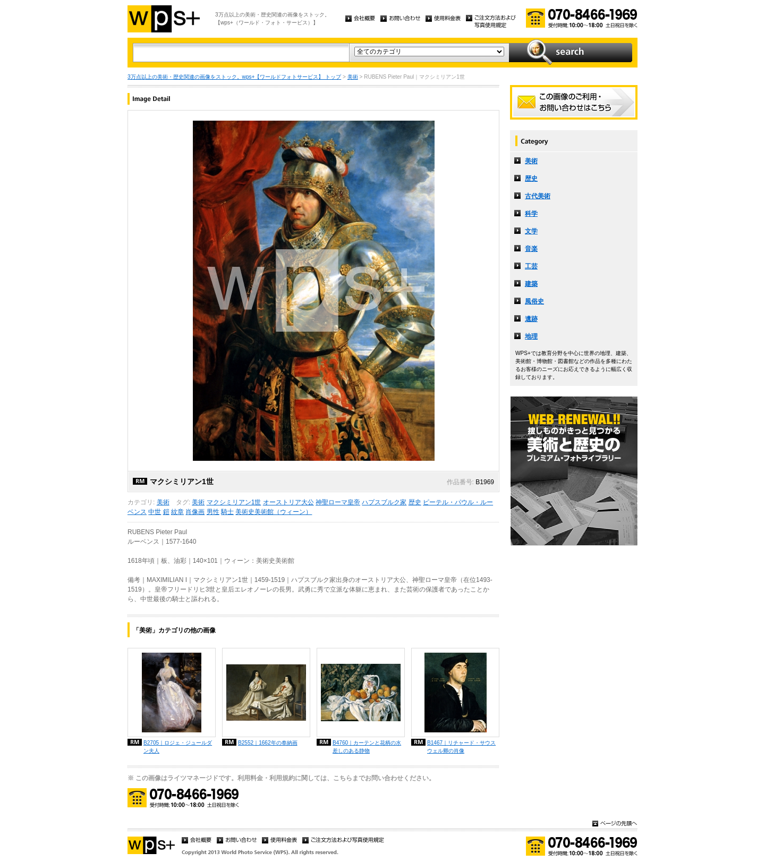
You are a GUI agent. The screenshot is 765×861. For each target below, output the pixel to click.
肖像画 (195, 512)
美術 (352, 77)
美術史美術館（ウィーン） (273, 512)
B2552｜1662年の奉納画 (268, 743)
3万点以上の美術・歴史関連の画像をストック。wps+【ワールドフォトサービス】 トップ (234, 77)
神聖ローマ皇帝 (338, 502)
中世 (154, 512)
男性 (213, 512)
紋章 (177, 512)
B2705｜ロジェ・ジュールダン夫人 (177, 747)
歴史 (415, 502)
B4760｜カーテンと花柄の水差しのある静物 (367, 747)
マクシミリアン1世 (234, 502)
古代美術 (537, 196)
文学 (531, 231)
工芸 (531, 266)
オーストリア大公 (288, 502)
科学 (531, 213)
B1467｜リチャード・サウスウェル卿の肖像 (461, 747)
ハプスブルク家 (384, 502)
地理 (531, 336)
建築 (531, 284)
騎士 (227, 512)
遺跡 (531, 319)
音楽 (531, 248)
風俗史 (534, 301)
